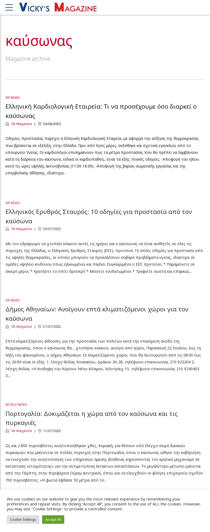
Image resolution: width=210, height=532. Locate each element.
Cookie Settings (23, 519)
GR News (12, 98)
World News (16, 408)
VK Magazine (21, 124)
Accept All (53, 519)
